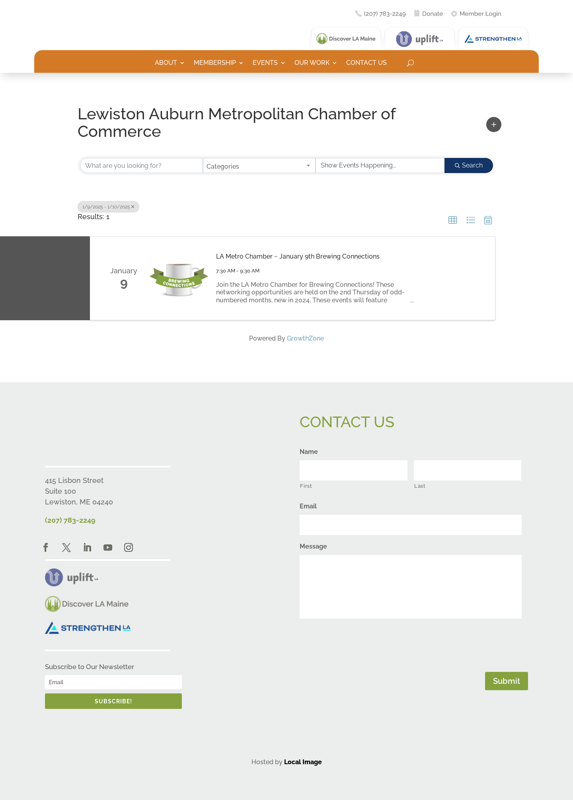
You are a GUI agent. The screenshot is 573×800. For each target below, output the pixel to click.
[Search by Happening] (380, 165)
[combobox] (259, 165)
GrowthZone (305, 338)
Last (420, 486)
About (166, 63)
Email (308, 506)
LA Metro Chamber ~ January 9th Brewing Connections (298, 256)
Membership (215, 63)
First (306, 486)
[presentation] (360, 643)
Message (313, 546)
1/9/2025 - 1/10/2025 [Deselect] (108, 207)
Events (265, 63)
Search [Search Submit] (469, 165)
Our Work (311, 63)
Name (309, 451)
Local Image (303, 762)
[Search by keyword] (141, 165)
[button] (493, 124)
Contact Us (366, 63)
